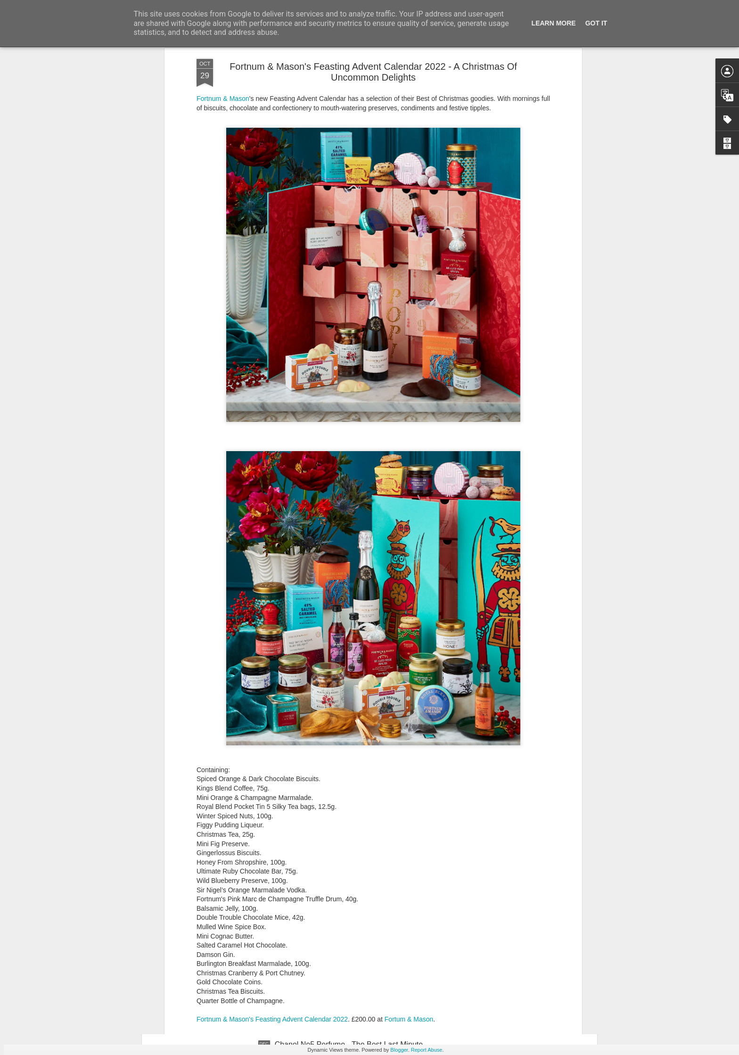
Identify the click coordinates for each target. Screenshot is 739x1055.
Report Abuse (427, 1050)
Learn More (554, 23)
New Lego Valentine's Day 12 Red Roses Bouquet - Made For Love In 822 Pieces (361, 834)
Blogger (399, 1050)
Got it (596, 23)
